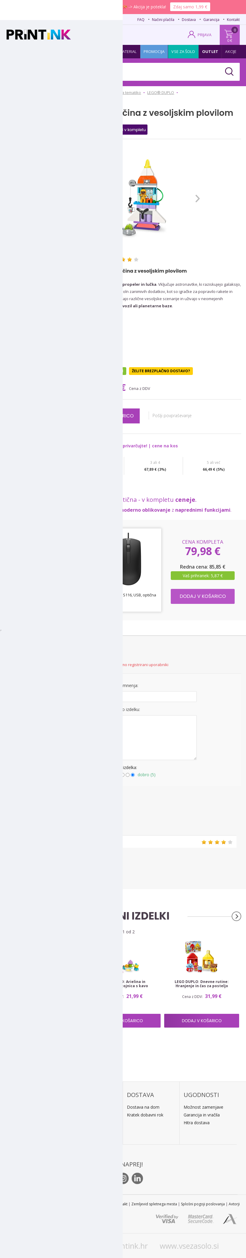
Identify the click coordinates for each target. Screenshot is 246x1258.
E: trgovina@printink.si (34, 1131)
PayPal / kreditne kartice (93, 1122)
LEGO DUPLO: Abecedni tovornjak (44, 982)
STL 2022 (103, 1204)
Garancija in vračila (202, 1115)
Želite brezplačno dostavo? (161, 370)
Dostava (189, 19)
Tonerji (40, 51)
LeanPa (77, 1130)
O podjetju (23, 1139)
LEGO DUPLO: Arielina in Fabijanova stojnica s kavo (123, 984)
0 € (229, 40)
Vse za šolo (183, 51)
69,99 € (111, 387)
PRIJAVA (204, 34)
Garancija (211, 19)
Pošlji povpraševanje (175, 415)
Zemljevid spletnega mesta (154, 1204)
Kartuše (18, 51)
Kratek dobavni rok (145, 1115)
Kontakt (233, 19)
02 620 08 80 (65, 19)
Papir (60, 51)
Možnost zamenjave (203, 1107)
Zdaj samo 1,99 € (190, 7)
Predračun (80, 1115)
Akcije (230, 51)
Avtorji (234, 1204)
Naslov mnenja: (123, 685)
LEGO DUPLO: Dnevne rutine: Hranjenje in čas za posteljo (202, 984)
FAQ (140, 19)
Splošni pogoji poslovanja (203, 1204)
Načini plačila (163, 19)
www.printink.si (53, 1246)
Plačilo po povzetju (88, 1107)
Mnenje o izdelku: (123, 709)
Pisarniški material (117, 51)
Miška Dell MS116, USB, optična (128, 595)
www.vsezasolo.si (189, 1246)
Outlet (210, 51)
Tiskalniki (81, 51)
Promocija (154, 51)
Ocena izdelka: (123, 767)
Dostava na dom (143, 1107)
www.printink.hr (120, 1246)
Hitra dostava (197, 1122)
